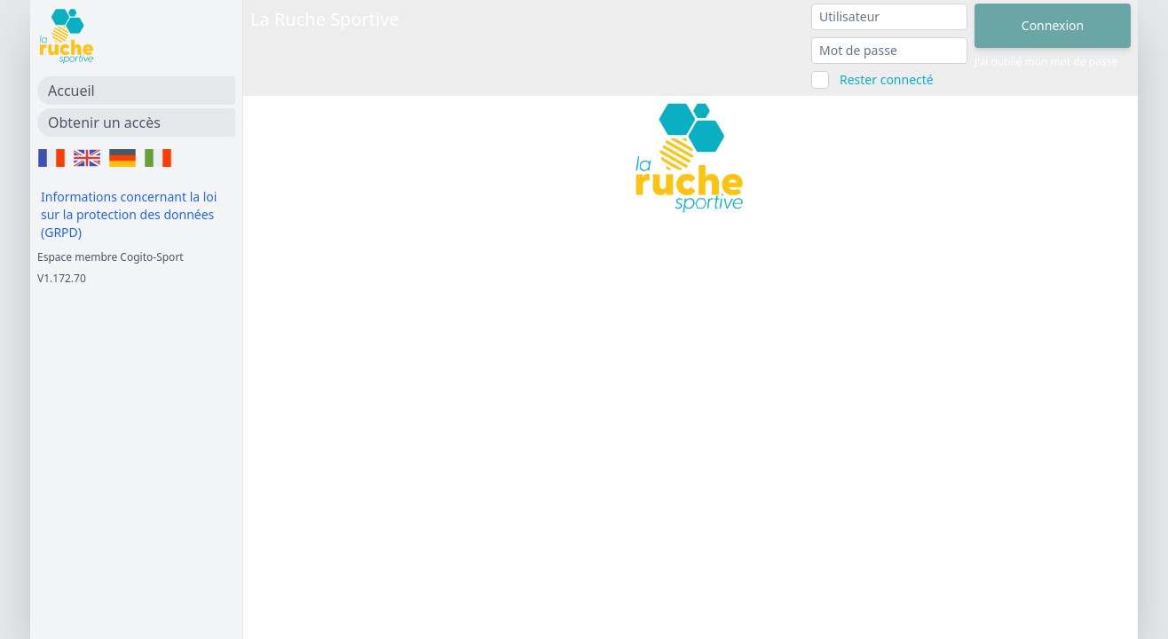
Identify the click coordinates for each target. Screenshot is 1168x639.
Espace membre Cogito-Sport (110, 256)
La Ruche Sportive (324, 19)
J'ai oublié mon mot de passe (1046, 62)
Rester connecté (887, 79)
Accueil (71, 90)
